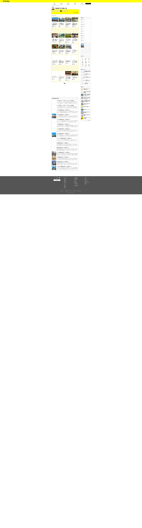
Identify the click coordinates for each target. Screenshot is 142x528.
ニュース (75, 180)
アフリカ (83, 38)
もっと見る (88, 120)
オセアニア (83, 26)
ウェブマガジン (76, 177)
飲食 (82, 59)
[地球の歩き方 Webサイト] (6, 1)
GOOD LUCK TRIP (76, 185)
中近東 (82, 35)
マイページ (88, 3)
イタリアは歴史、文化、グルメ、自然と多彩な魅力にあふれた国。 (64, 101)
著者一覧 (75, 181)
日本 (82, 40)
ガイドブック (75, 179)
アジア (82, 33)
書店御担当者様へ (86, 181)
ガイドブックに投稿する (87, 182)
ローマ (72, 101)
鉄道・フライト (86, 66)
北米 (82, 22)
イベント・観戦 (82, 62)
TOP (51, 5)
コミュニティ (75, 182)
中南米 (82, 24)
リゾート (83, 31)
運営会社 (85, 177)
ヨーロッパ (83, 19)
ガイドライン (86, 180)
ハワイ (82, 28)
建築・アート (85, 59)
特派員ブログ (53, 5)
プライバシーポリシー (87, 178)
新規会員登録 (76, 183)
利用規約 (85, 179)
